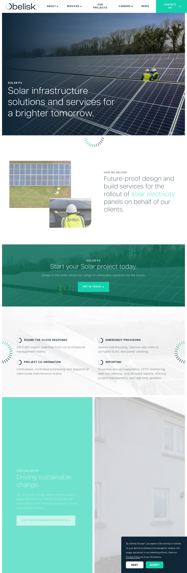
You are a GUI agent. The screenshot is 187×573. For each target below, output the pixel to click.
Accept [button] (155, 564)
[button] (53, 6)
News (145, 6)
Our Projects (100, 6)
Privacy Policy (133, 556)
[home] (21, 6)
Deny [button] (134, 564)
